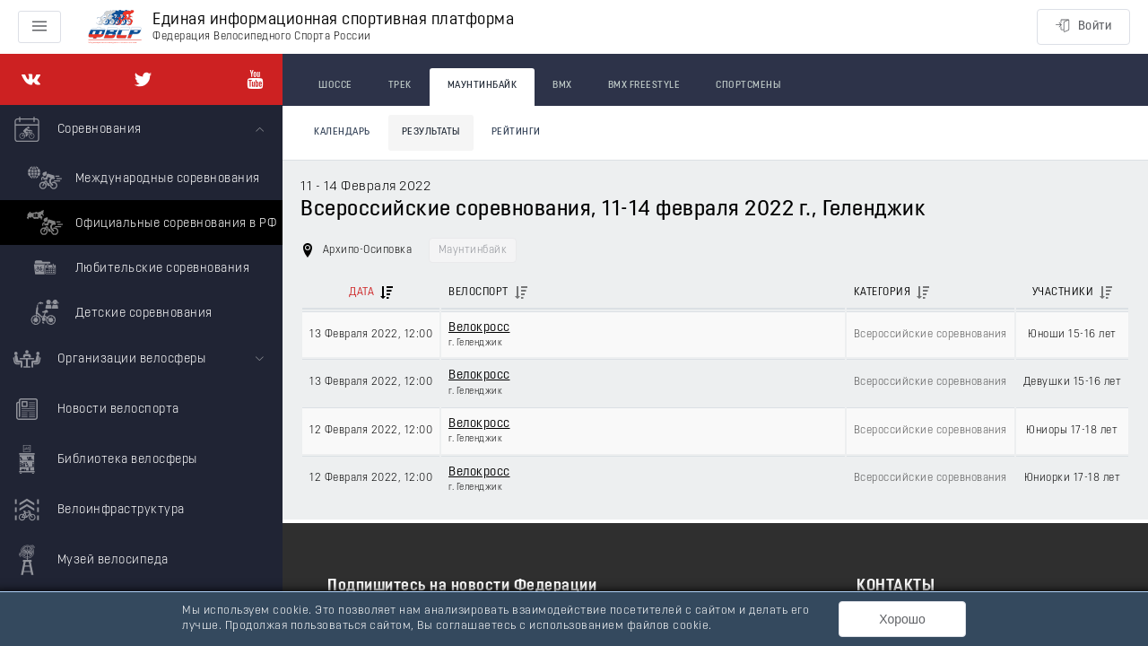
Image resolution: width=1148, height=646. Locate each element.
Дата (361, 292)
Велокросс (479, 328)
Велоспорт (478, 292)
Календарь (342, 132)
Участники (1063, 292)
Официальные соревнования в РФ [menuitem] (149, 222)
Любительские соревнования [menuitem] (135, 267)
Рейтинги (516, 132)
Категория (882, 292)
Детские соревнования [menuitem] (117, 312)
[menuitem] (141, 220)
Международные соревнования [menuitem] (141, 177)
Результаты (431, 132)
